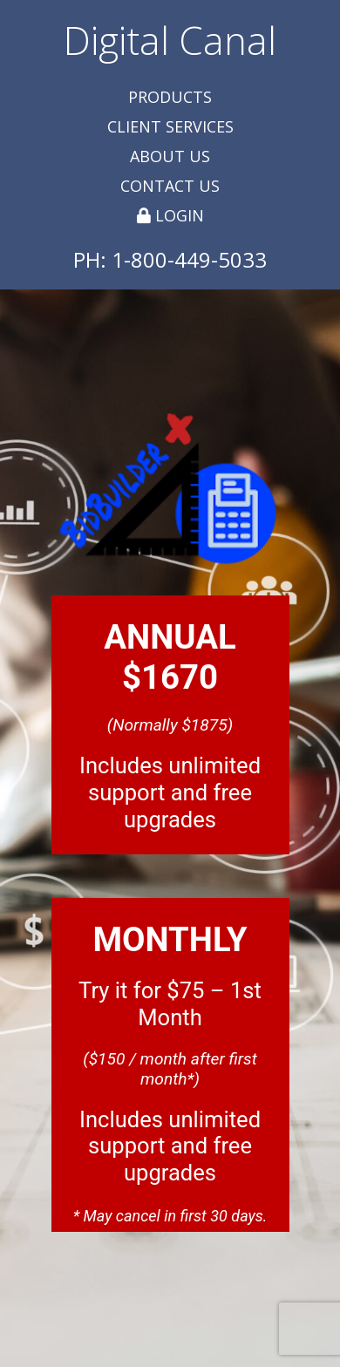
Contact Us (170, 185)
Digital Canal (170, 40)
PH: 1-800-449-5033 (170, 259)
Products (170, 96)
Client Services (170, 126)
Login (170, 215)
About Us (170, 156)
